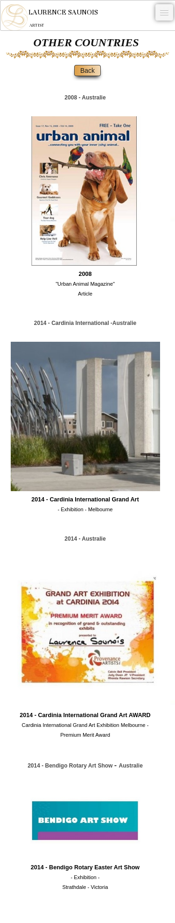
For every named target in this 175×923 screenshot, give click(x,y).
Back (87, 70)
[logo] (49, 17)
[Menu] (164, 12)
